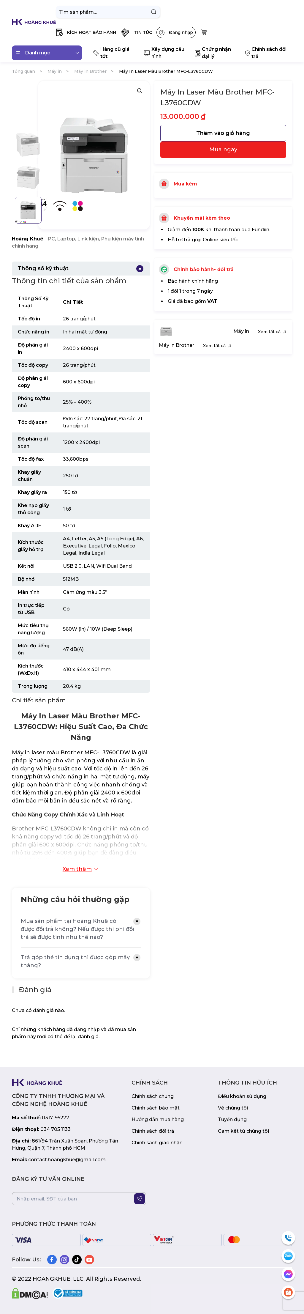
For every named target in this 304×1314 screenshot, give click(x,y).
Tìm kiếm (154, 12)
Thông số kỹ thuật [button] (43, 268)
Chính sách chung (153, 1096)
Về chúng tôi (233, 1108)
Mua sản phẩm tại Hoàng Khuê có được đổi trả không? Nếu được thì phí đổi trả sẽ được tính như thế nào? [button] (77, 929)
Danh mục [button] (47, 52)
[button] (86, 33)
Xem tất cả (273, 332)
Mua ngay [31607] (223, 149)
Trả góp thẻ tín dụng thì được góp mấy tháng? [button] (75, 961)
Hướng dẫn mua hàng (158, 1119)
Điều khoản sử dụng (242, 1096)
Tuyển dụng (232, 1119)
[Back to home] (34, 22)
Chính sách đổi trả (153, 1131)
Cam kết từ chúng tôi (243, 1131)
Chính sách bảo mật (156, 1108)
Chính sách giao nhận (157, 1142)
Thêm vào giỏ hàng (223, 133)
